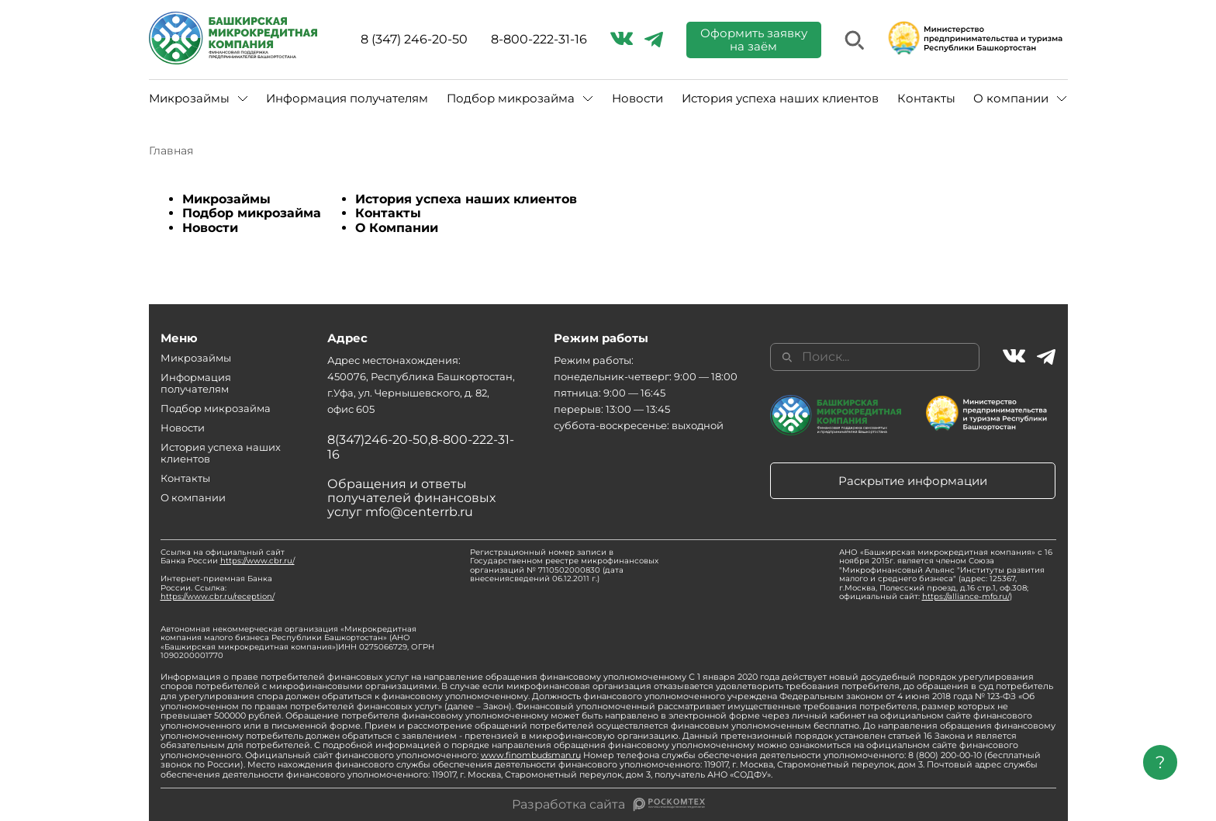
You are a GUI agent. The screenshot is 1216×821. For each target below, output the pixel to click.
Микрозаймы (189, 98)
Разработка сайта (568, 805)
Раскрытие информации (912, 480)
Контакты (926, 98)
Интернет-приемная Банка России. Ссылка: (218, 587)
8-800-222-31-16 (539, 40)
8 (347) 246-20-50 (414, 40)
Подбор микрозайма (511, 98)
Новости (637, 98)
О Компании (396, 227)
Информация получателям (347, 98)
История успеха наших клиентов (780, 98)
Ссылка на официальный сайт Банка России (228, 556)
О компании (1010, 98)
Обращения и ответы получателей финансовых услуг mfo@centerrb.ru (411, 498)
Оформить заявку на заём (753, 40)
